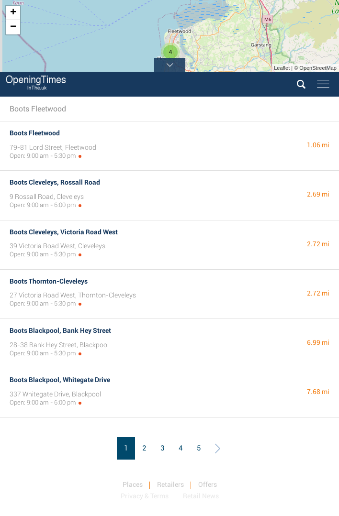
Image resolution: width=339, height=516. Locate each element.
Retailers (170, 484)
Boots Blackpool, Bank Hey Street (60, 330)
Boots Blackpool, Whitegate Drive (60, 380)
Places (133, 484)
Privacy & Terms (145, 496)
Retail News (201, 496)
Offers (207, 484)
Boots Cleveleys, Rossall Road (55, 182)
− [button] (13, 27)
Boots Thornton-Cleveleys (49, 281)
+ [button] (13, 13)
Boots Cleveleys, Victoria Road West (64, 232)
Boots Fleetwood (35, 133)
